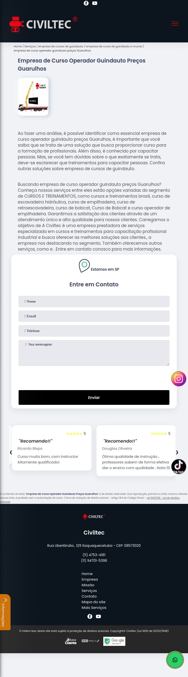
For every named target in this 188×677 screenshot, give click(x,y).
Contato (89, 596)
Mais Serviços (94, 607)
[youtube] (94, 4)
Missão (88, 585)
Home (87, 573)
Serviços (89, 590)
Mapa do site (94, 601)
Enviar (94, 397)
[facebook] (86, 4)
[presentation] (94, 376)
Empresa (90, 579)
